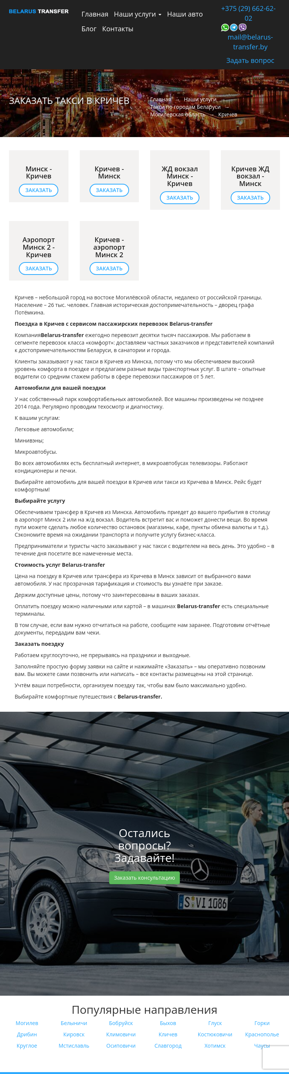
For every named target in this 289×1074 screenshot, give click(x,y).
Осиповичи (121, 1045)
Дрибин (27, 1034)
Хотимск (214, 1045)
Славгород (167, 1045)
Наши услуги (137, 13)
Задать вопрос (250, 60)
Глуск (215, 1023)
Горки (261, 1023)
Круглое (27, 1045)
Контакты (117, 28)
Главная (95, 13)
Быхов (168, 1023)
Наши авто (185, 13)
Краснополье (262, 1034)
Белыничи (74, 1023)
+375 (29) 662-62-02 (248, 13)
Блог (89, 28)
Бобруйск (121, 1023)
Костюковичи (215, 1034)
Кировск (73, 1034)
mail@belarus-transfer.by (250, 41)
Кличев (168, 1034)
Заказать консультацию (144, 877)
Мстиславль (74, 1045)
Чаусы (262, 1045)
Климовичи (120, 1034)
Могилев (27, 1023)
